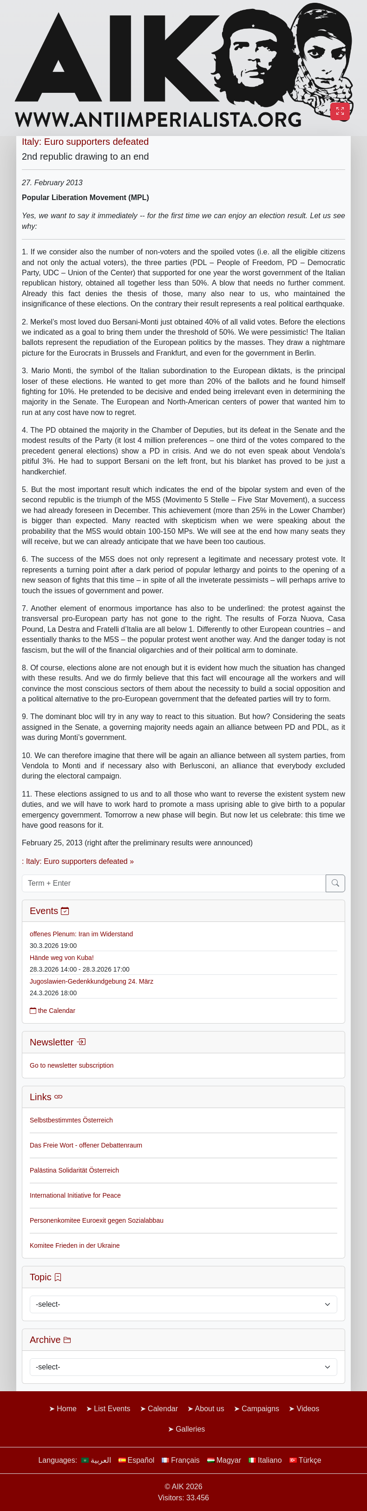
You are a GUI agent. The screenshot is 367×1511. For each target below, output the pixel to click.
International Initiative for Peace (75, 1195)
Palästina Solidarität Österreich (74, 1170)
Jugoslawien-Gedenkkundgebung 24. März (91, 981)
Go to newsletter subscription (72, 1065)
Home (67, 1409)
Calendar (163, 1409)
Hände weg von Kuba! (62, 957)
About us (209, 1409)
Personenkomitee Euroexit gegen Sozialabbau (97, 1220)
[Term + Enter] (174, 883)
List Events (112, 1409)
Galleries (190, 1429)
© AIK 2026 (183, 1487)
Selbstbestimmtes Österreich (71, 1120)
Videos (308, 1409)
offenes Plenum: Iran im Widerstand (81, 934)
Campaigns (260, 1409)
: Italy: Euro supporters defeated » (78, 861)
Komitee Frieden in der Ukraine (75, 1245)
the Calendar (52, 1010)
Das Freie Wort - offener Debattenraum (86, 1145)
